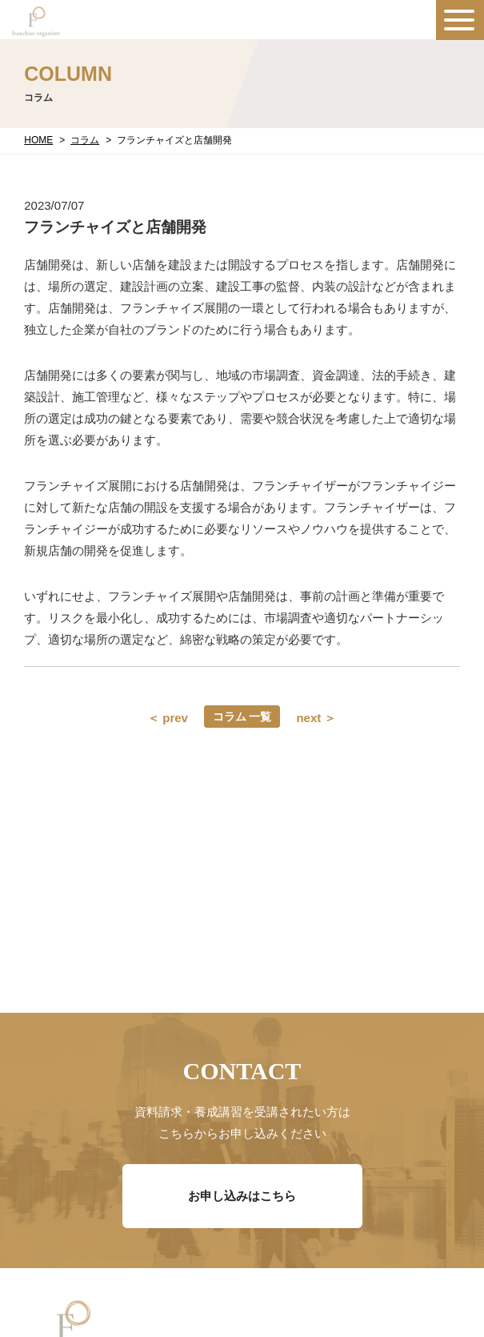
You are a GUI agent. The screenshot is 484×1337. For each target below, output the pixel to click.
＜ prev (167, 718)
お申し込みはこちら (242, 1195)
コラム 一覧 (242, 716)
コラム (84, 140)
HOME (38, 140)
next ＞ (316, 718)
